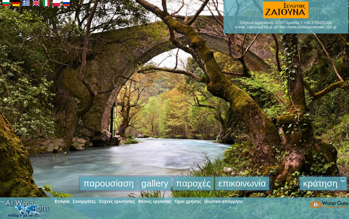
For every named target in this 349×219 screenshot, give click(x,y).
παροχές (193, 183)
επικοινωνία (242, 183)
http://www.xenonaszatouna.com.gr (308, 27)
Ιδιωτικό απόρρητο (223, 201)
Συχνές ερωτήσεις (117, 201)
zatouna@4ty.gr (259, 27)
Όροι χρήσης (188, 201)
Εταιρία (62, 201)
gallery (154, 183)
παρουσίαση (108, 183)
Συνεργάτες (84, 201)
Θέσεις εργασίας (155, 201)
